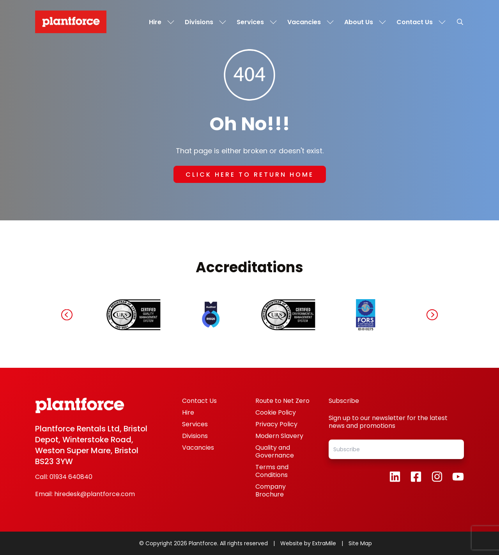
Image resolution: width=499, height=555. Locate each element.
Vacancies (198, 447)
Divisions (195, 435)
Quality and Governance (274, 451)
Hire (188, 412)
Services (195, 424)
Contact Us (199, 400)
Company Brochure (270, 490)
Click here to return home (250, 174)
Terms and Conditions (271, 471)
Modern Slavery (279, 435)
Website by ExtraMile (309, 543)
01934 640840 (71, 477)
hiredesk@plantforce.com (94, 494)
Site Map (360, 543)
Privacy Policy (276, 424)
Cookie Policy (275, 412)
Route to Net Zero (282, 400)
